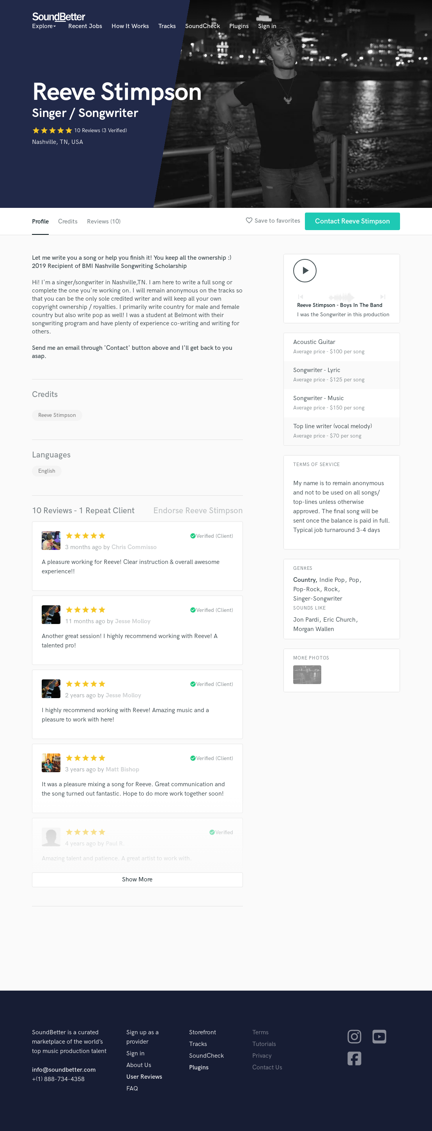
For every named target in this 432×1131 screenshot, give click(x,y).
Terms (260, 1032)
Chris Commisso (134, 547)
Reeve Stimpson (57, 415)
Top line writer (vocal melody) (332, 426)
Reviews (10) (103, 221)
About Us (138, 1065)
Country (304, 580)
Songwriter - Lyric (316, 370)
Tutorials (264, 1044)
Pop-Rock (306, 589)
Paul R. (115, 843)
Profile (40, 221)
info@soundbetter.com (64, 1070)
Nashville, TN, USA (57, 142)
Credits (68, 221)
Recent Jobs (85, 26)
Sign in (267, 26)
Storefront (202, 1032)
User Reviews (144, 1077)
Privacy (262, 1056)
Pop (354, 580)
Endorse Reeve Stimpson (198, 511)
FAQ (132, 1088)
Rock (331, 589)
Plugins (239, 26)
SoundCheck (202, 26)
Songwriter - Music (318, 398)
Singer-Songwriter (317, 599)
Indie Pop (332, 580)
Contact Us (267, 1067)
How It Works (130, 26)
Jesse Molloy (132, 621)
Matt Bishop (122, 769)
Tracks (167, 26)
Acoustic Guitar (314, 342)
